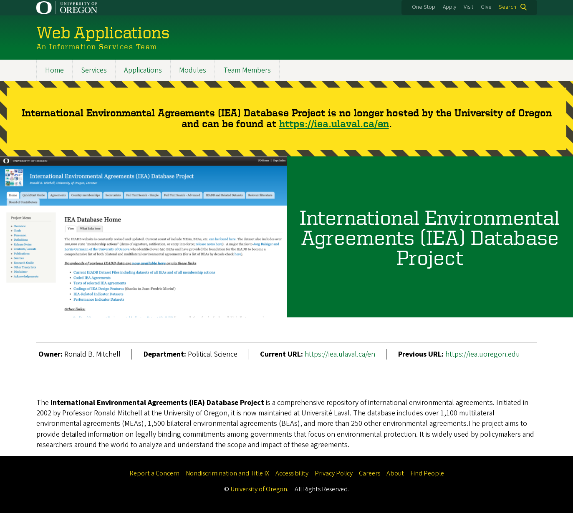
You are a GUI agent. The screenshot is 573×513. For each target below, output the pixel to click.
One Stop (423, 7)
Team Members (247, 70)
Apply (449, 7)
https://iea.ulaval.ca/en (334, 124)
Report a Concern (154, 473)
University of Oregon (258, 489)
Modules (192, 70)
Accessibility (291, 473)
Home (54, 70)
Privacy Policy (334, 473)
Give (486, 7)
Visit (468, 7)
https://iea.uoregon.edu (482, 354)
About (395, 473)
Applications (143, 70)
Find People (427, 473)
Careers (369, 473)
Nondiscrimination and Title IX (227, 473)
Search (507, 7)
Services (94, 70)
